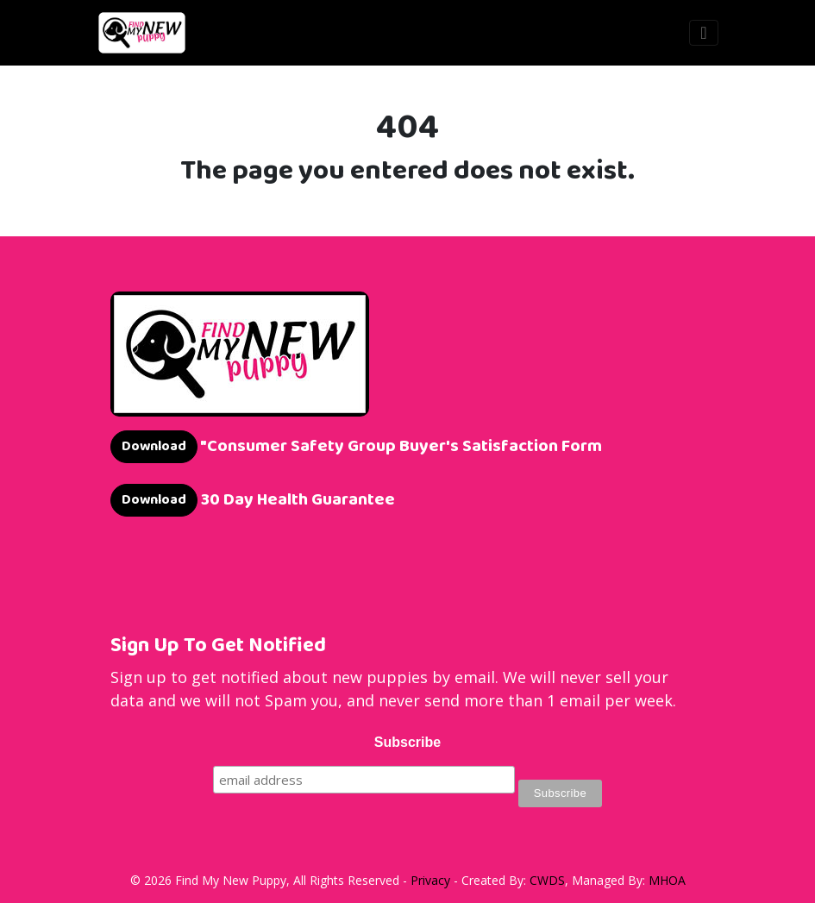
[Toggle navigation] (703, 33)
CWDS (547, 880)
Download (154, 446)
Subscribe (407, 742)
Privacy (430, 880)
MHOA (667, 880)
